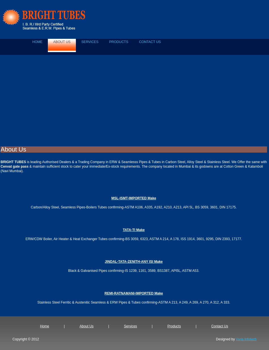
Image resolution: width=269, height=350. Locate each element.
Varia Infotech (246, 339)
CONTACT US (150, 42)
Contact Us (219, 326)
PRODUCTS (118, 42)
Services (130, 326)
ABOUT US (62, 42)
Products (174, 326)
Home (44, 326)
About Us (86, 326)
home (37, 42)
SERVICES (89, 42)
